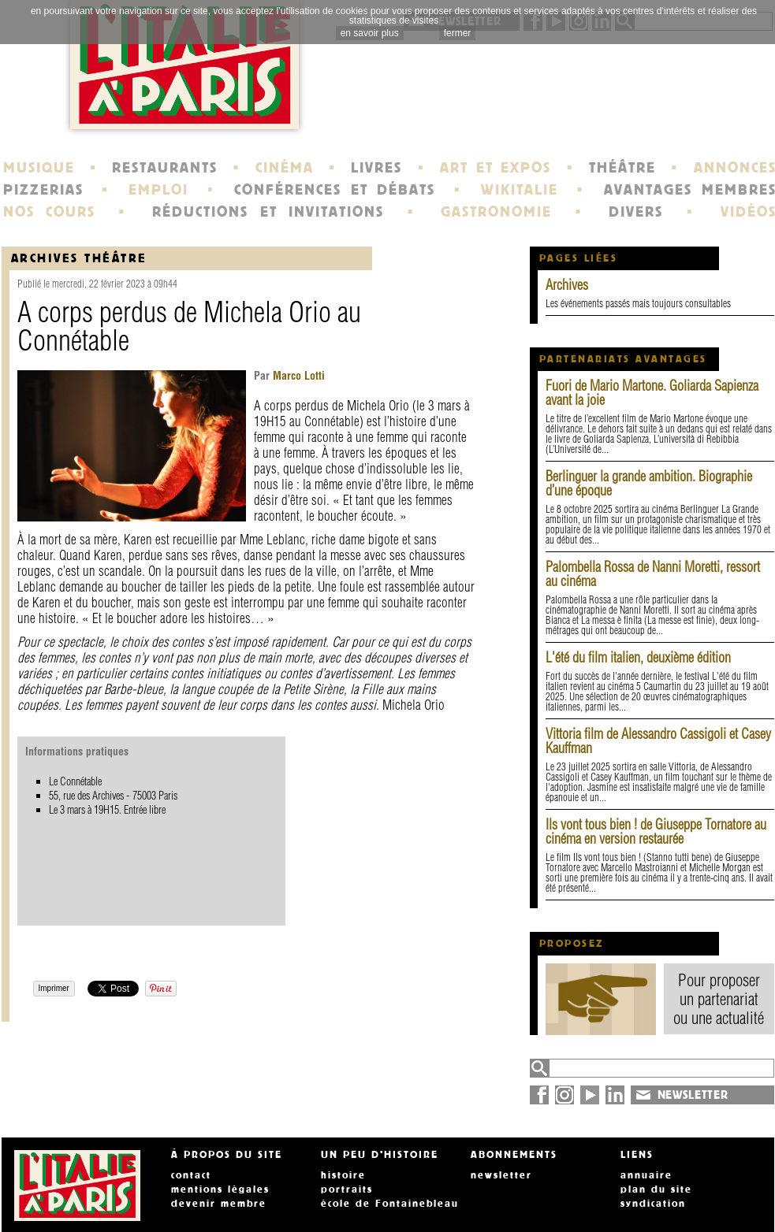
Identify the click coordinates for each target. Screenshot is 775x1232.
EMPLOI (158, 190)
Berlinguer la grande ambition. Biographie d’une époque (649, 483)
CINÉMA (284, 168)
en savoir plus (370, 33)
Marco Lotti (297, 376)
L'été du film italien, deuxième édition (638, 657)
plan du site (656, 1189)
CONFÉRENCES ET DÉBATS (334, 190)
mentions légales (220, 1189)
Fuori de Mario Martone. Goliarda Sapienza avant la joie (652, 393)
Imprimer (54, 988)
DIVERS (636, 212)
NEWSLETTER (693, 1095)
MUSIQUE (39, 168)
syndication (653, 1203)
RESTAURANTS (165, 168)
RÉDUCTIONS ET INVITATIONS (268, 212)
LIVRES (376, 168)
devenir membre (218, 1203)
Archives (567, 285)
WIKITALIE (519, 190)
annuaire (646, 1175)
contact (191, 1175)
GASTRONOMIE (496, 212)
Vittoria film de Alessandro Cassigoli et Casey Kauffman (658, 741)
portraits (347, 1189)
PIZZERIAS (43, 190)
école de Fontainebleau (390, 1203)
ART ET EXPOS (495, 168)
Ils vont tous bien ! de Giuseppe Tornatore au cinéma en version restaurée (656, 831)
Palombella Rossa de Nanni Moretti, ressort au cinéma (653, 574)
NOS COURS (49, 212)
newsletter (501, 1175)
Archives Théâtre (79, 258)
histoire (343, 1175)
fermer (457, 33)
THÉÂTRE (622, 168)
